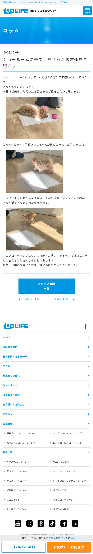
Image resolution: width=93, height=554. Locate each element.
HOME (6, 337)
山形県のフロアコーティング (67, 442)
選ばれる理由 (10, 346)
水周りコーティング (63, 499)
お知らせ (8, 414)
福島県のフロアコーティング (21, 433)
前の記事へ (32, 299)
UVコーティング (61, 461)
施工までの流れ (11, 375)
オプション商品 (61, 509)
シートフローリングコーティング (69, 480)
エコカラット (13, 499)
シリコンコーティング (64, 471)
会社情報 (8, 423)
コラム (6, 366)
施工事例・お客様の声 (15, 356)
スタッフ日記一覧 (46, 286)
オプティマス (59, 490)
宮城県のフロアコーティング (67, 433)
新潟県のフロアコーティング (21, 442)
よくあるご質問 (11, 394)
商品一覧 (8, 452)
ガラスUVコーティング (18, 461)
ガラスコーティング (16, 471)
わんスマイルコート (17, 480)
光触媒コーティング (16, 490)
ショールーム (10, 385)
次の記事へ (61, 299)
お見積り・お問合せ (14, 404)
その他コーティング (16, 509)
